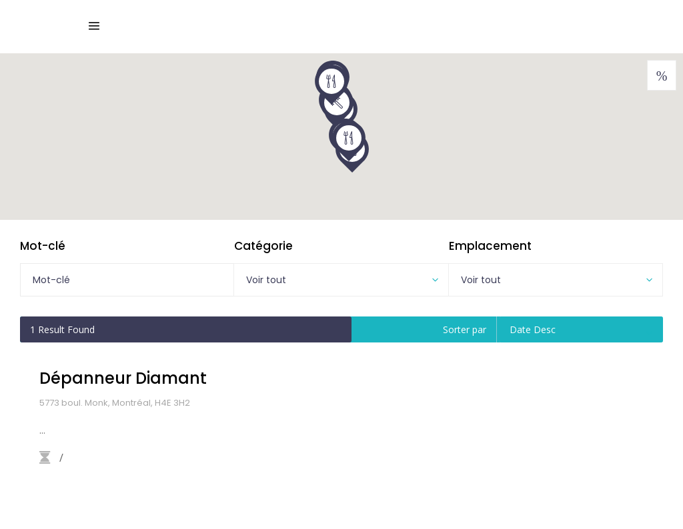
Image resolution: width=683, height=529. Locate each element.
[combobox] (340, 279)
